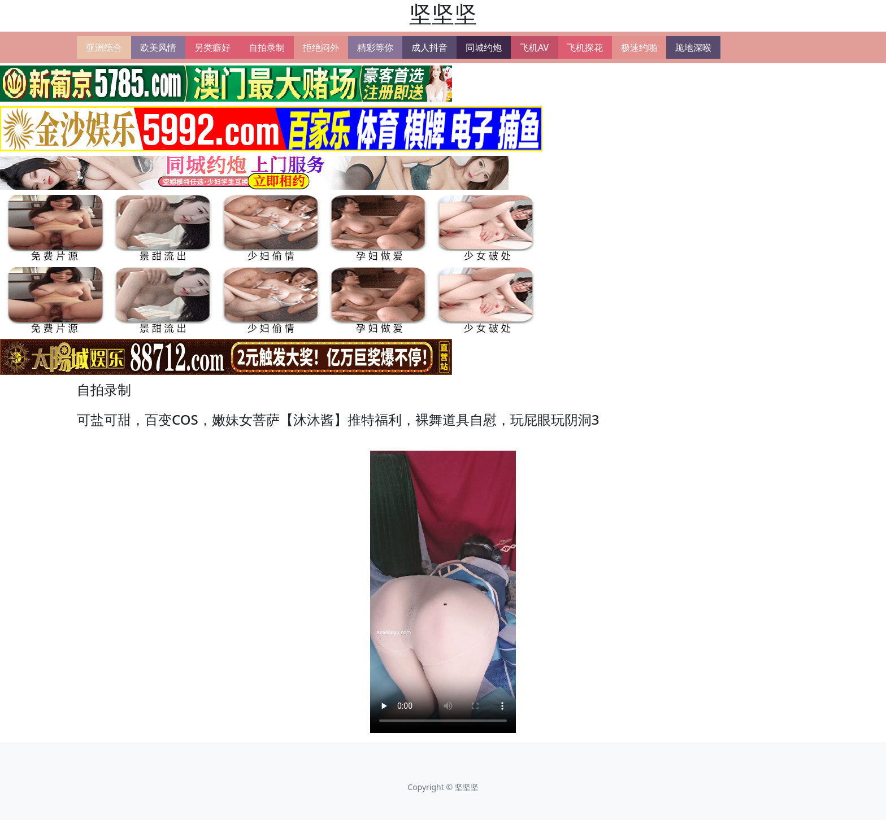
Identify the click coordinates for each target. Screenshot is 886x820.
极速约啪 (639, 47)
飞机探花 (585, 47)
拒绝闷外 (321, 47)
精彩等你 (375, 47)
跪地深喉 (693, 47)
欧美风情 (158, 47)
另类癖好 (212, 47)
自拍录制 (267, 47)
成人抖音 (429, 47)
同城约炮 (484, 47)
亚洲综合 (104, 47)
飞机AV (534, 47)
